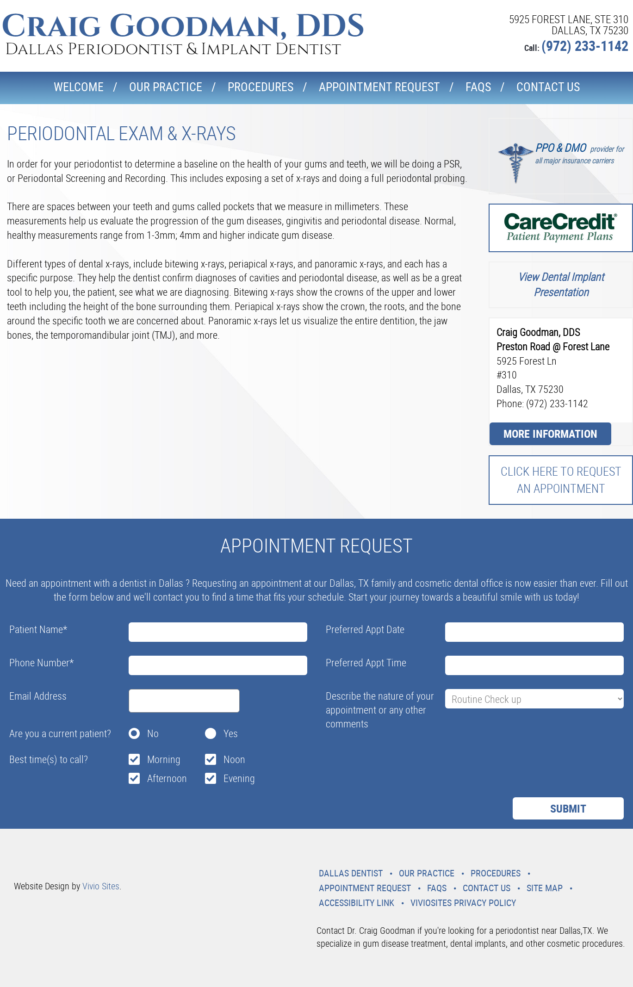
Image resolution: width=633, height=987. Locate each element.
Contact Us (548, 87)
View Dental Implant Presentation (561, 284)
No (153, 733)
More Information (550, 433)
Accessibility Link (356, 902)
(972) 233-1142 (584, 45)
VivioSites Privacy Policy (463, 902)
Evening (239, 778)
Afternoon (167, 778)
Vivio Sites (100, 886)
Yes (230, 733)
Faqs (478, 87)
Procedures (260, 87)
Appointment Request (379, 87)
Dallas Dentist (351, 873)
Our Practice (165, 87)
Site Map (545, 887)
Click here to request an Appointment (561, 479)
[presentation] (396, 756)
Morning (163, 759)
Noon (234, 759)
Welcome (79, 87)
